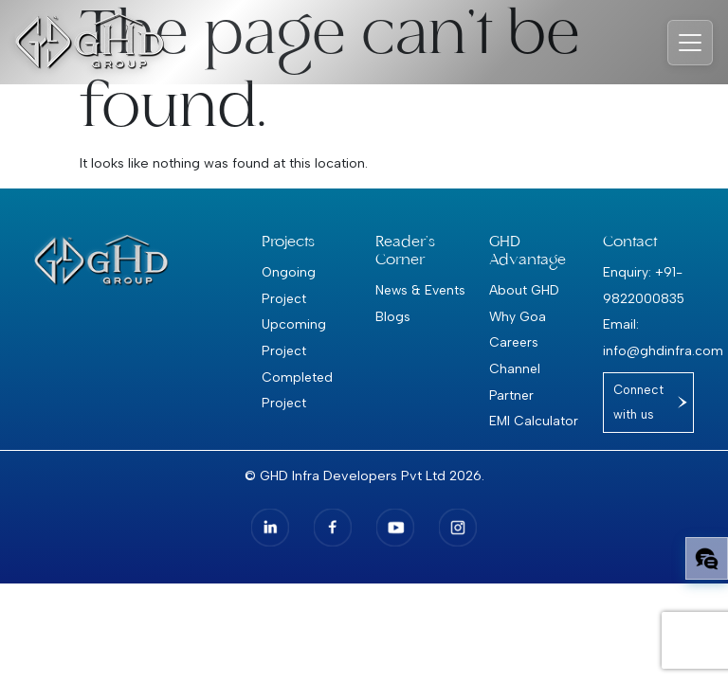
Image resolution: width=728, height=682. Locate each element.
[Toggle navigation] (690, 42)
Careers (513, 342)
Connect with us (638, 402)
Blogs (392, 316)
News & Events (420, 289)
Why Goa (517, 316)
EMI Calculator (533, 420)
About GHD (524, 289)
